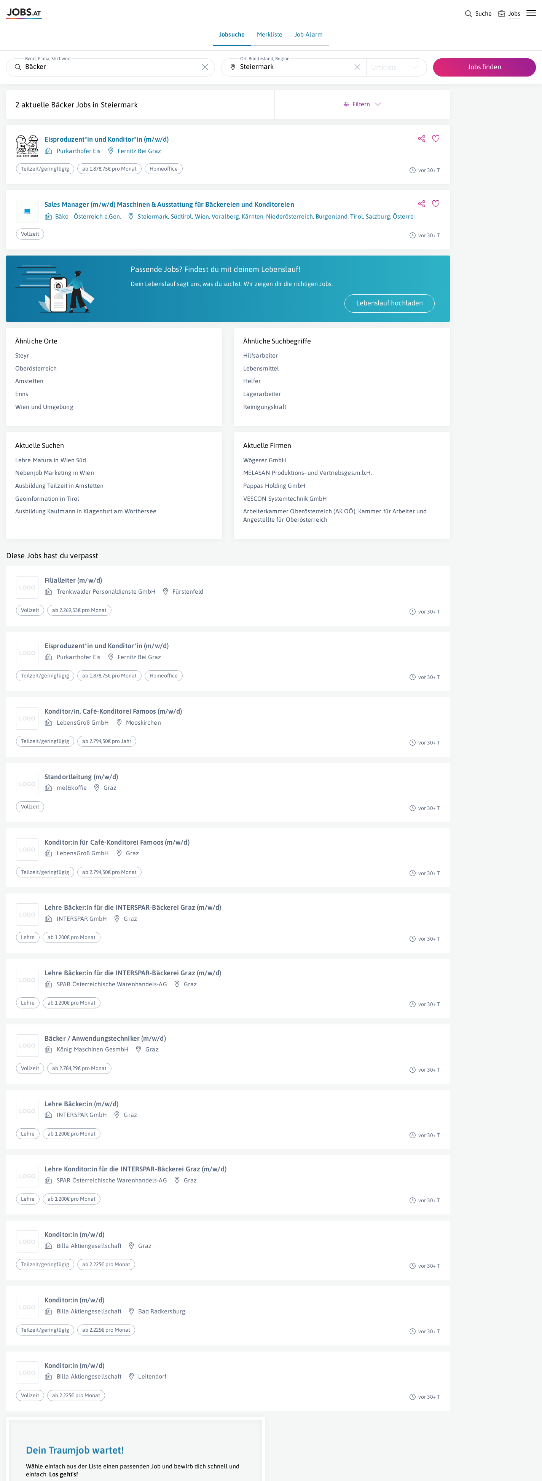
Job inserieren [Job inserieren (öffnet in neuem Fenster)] (51, 1468)
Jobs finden (484, 67)
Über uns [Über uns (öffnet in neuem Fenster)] (17, 1468)
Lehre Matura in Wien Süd (50, 483)
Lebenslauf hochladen (204, 326)
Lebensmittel (169, 391)
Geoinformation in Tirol (47, 521)
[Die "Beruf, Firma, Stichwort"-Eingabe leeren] (205, 67)
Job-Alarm (309, 34)
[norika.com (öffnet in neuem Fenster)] (270, 1468)
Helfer (160, 404)
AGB (112, 1468)
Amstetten (29, 404)
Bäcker (62, 104)
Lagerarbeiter (169, 417)
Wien (202, 225)
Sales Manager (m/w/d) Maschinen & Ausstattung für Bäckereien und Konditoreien (124, 208)
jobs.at (189, 1468)
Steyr (22, 378)
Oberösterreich (36, 391)
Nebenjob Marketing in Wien (54, 495)
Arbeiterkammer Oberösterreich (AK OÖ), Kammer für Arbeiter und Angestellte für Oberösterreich (200, 550)
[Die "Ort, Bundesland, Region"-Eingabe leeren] (357, 67)
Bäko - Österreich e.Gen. (88, 225)
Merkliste (269, 34)
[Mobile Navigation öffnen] (531, 13)
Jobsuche (232, 34)
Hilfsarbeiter (168, 378)
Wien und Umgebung (44, 429)
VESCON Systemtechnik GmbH (193, 529)
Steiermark (119, 104)
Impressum (87, 1468)
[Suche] (478, 13)
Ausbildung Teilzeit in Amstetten (59, 508)
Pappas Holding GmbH (182, 516)
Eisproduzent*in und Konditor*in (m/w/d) (107, 139)
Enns (21, 417)
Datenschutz (138, 1468)
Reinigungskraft (172, 429)
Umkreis (383, 67)
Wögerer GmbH (172, 483)
